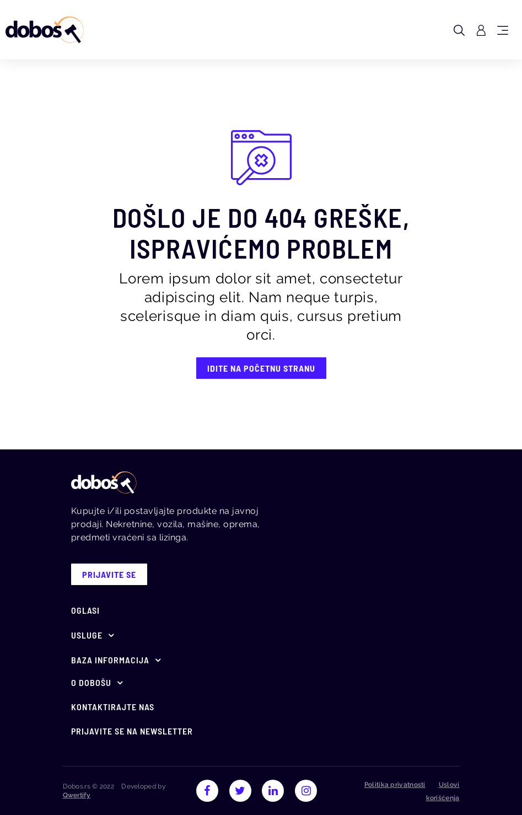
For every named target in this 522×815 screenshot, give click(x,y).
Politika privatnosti (395, 785)
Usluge (87, 635)
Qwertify (76, 795)
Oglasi (85, 610)
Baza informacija (110, 660)
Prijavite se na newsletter (132, 731)
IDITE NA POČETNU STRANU (261, 368)
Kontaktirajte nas (112, 706)
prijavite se (109, 574)
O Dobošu (91, 682)
